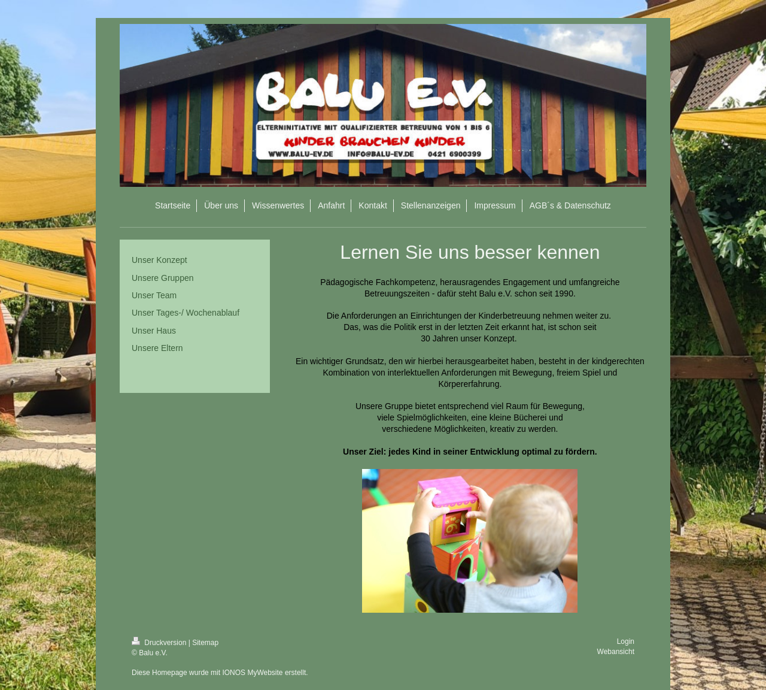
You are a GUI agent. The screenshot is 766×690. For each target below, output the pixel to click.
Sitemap (205, 642)
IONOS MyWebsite (252, 672)
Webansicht (615, 651)
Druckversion (160, 642)
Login (625, 641)
